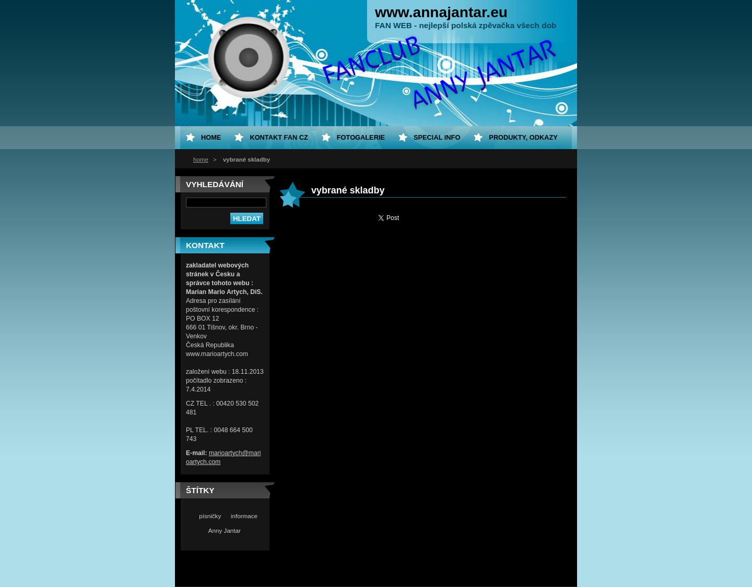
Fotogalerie (361, 137)
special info (437, 137)
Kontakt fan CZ (279, 137)
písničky (210, 515)
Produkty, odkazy (523, 137)
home (200, 159)
